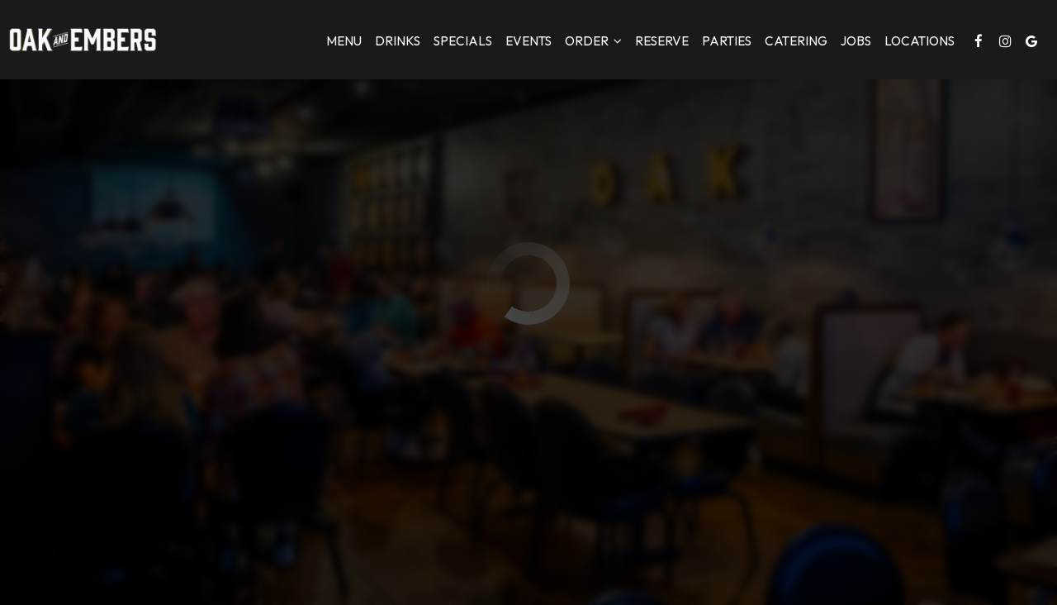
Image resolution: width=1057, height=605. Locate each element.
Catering (796, 41)
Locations (919, 41)
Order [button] (593, 41)
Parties (726, 41)
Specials (463, 41)
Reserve (662, 41)
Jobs (856, 41)
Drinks (397, 41)
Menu (344, 41)
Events (528, 41)
